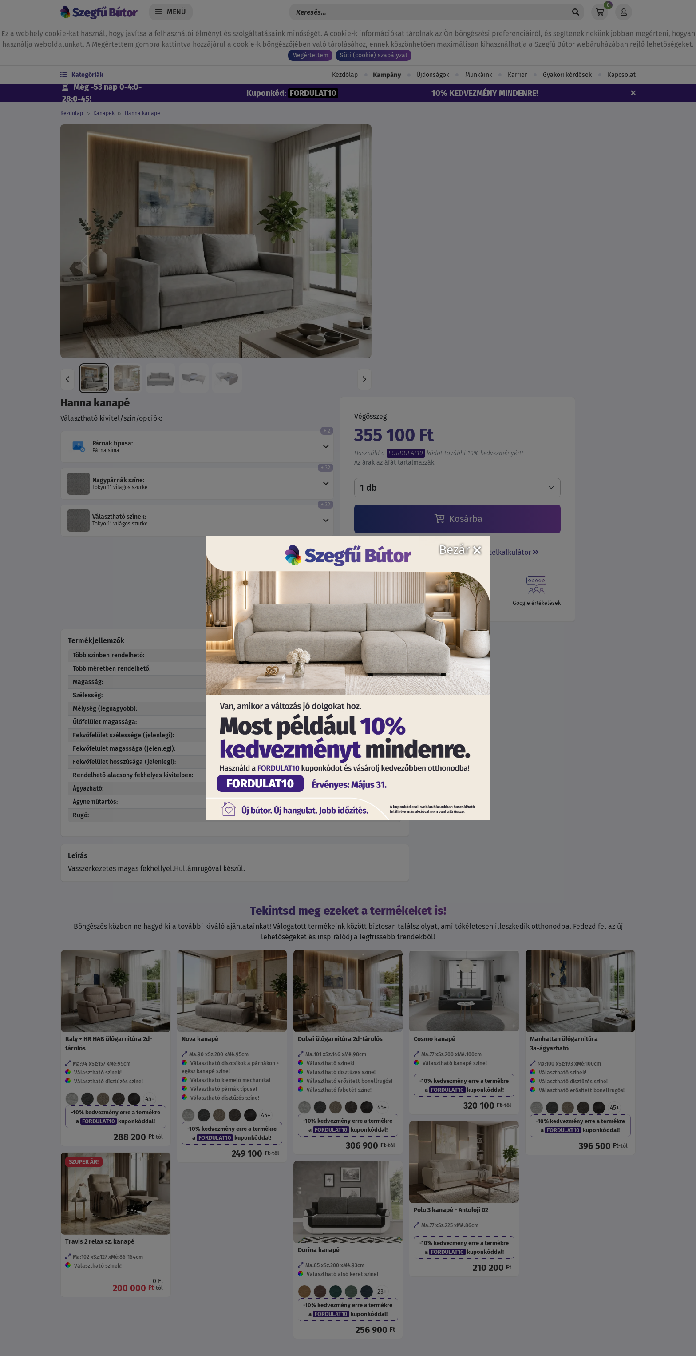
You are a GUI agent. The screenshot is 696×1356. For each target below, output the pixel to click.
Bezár (460, 549)
